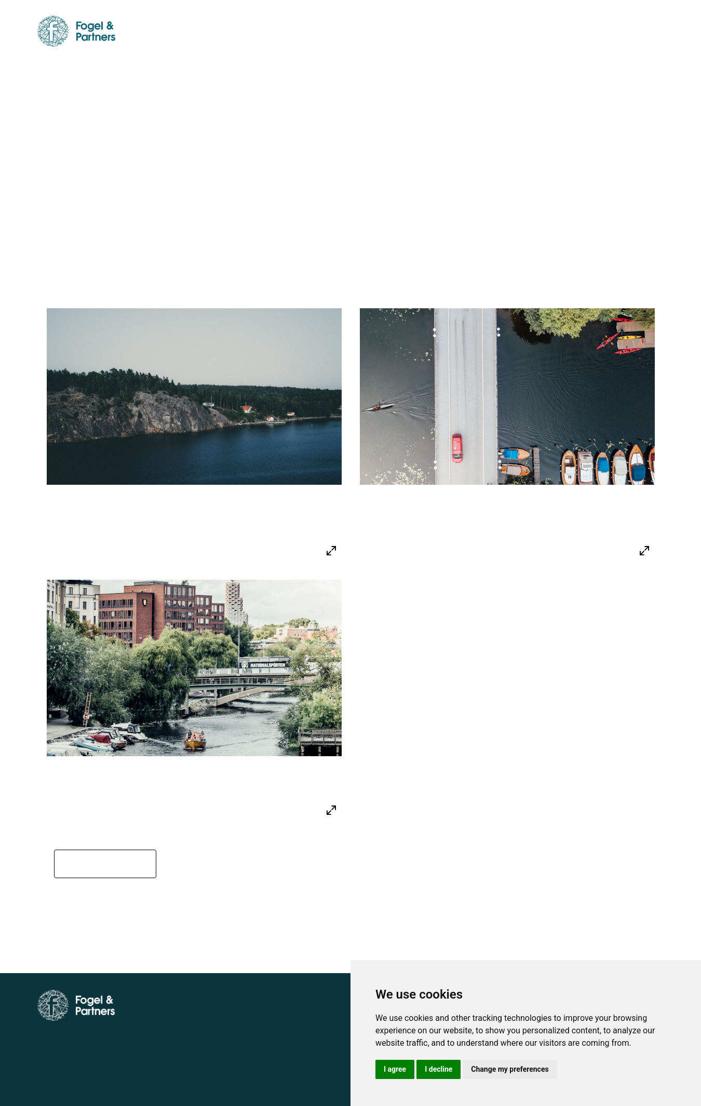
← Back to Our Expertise (111, 899)
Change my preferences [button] (509, 1069)
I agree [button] (395, 1069)
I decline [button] (438, 1069)
